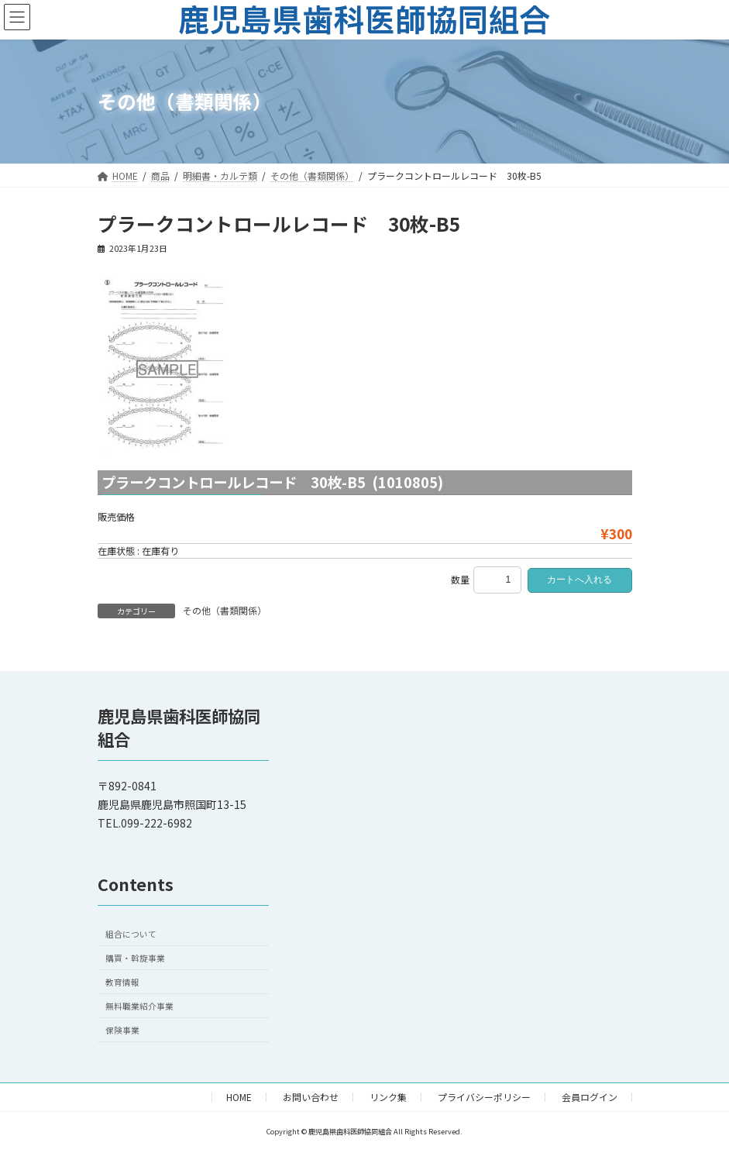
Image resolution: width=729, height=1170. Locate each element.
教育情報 (122, 982)
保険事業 (122, 1030)
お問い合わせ (311, 1096)
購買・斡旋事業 (135, 958)
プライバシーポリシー (484, 1096)
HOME (239, 1096)
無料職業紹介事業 (139, 1006)
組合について (130, 934)
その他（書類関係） (224, 610)
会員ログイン (589, 1096)
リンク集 (388, 1096)
